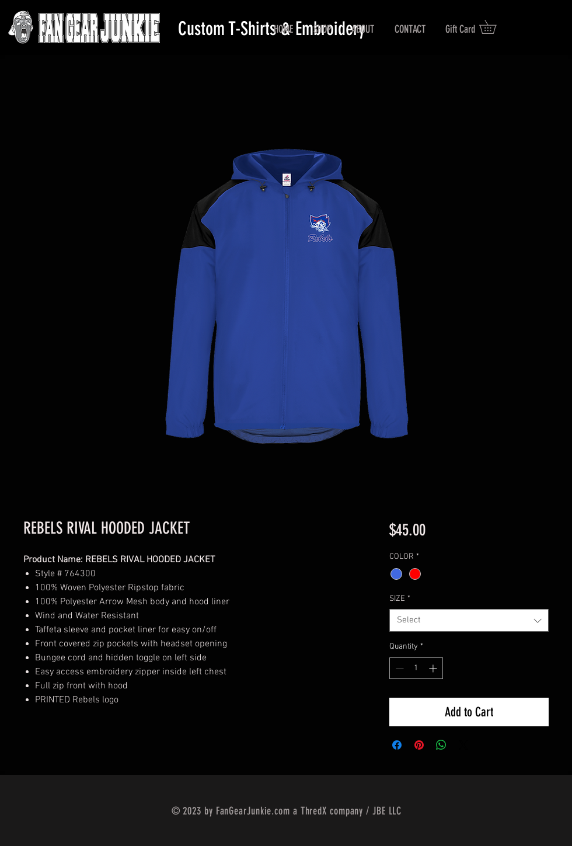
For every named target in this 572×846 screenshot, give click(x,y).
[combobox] (469, 620)
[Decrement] (398, 668)
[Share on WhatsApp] (441, 745)
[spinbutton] (416, 668)
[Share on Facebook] (397, 745)
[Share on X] (463, 745)
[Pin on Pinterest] (419, 745)
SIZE (399, 599)
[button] (494, 27)
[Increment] (434, 668)
